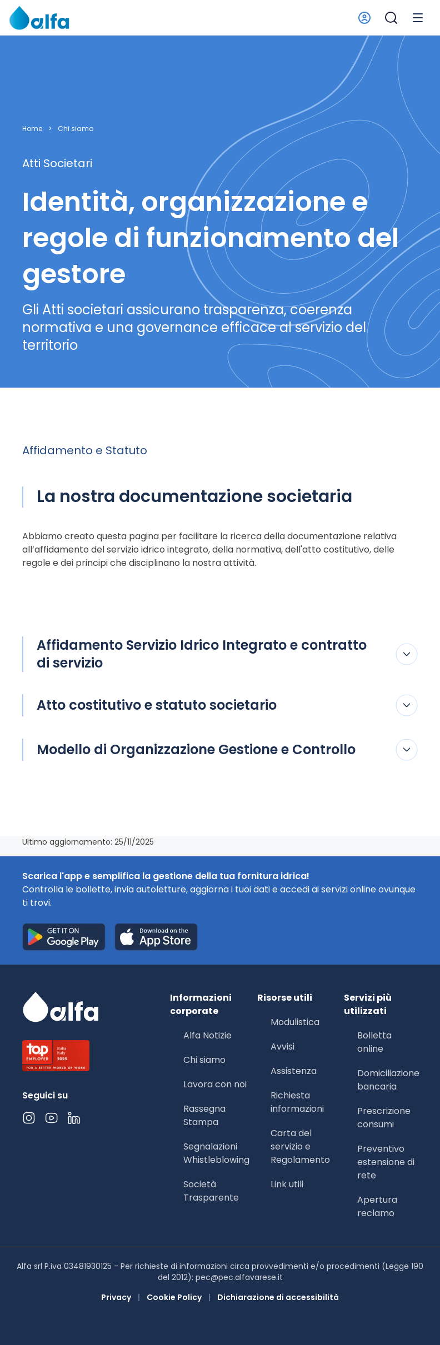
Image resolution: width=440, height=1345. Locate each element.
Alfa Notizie (207, 1035)
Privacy (116, 1297)
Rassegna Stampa (204, 1115)
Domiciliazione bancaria (388, 1080)
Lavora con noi (215, 1084)
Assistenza (294, 1071)
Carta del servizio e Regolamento (300, 1146)
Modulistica (295, 1022)
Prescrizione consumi (384, 1118)
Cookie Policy (174, 1297)
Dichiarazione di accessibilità (278, 1297)
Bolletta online (374, 1042)
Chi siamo (75, 128)
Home (32, 128)
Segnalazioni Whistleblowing (216, 1153)
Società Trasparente (211, 1191)
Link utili (287, 1184)
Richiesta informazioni (297, 1102)
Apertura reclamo (377, 1206)
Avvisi (282, 1046)
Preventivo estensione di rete (385, 1162)
